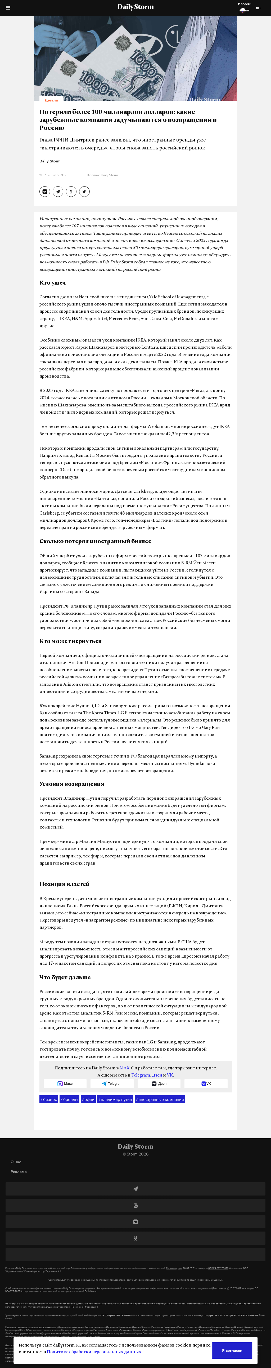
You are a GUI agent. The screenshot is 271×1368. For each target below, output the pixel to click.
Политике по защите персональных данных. (199, 1279)
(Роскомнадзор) (174, 1268)
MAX (124, 1068)
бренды (69, 1099)
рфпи (88, 1099)
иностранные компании (160, 1099)
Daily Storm (135, 7)
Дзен (157, 1075)
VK (170, 1075)
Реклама (19, 1171)
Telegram (140, 1075)
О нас (16, 1161)
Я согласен (232, 1350)
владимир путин (115, 1099)
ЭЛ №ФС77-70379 (218, 1268)
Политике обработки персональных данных (94, 1352)
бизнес (49, 1099)
